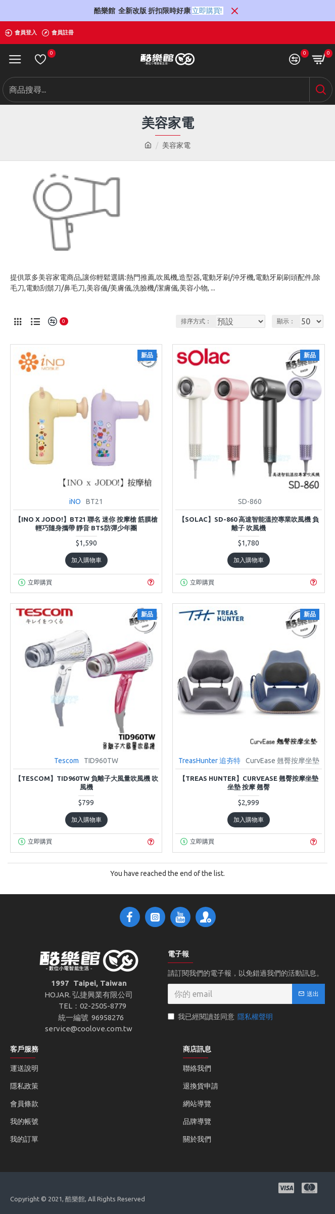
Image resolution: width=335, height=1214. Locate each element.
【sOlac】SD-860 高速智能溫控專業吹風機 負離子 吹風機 (248, 523)
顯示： (286, 321)
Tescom (66, 761)
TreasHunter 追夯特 (209, 761)
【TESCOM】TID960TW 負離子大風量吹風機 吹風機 (86, 782)
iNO (75, 501)
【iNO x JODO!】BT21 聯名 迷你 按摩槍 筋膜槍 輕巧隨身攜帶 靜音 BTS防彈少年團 (86, 523)
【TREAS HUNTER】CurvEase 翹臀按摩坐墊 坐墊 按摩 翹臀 (248, 782)
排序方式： (178, 321)
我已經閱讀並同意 (221, 1017)
